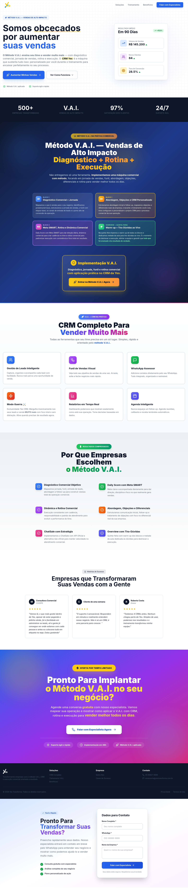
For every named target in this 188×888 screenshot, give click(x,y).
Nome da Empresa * (110, 845)
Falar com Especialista (169, 5)
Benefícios (148, 5)
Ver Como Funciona (64, 75)
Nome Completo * (109, 822)
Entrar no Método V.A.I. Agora (94, 282)
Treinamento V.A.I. (56, 779)
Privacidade (165, 792)
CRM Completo (55, 775)
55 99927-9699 (150, 775)
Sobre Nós (100, 775)
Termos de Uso (179, 792)
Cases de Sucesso (103, 779)
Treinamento (133, 5)
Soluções (119, 5)
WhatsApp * (107, 834)
